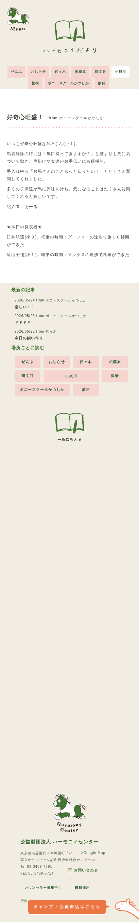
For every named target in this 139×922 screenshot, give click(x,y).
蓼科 (101, 83)
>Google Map (93, 853)
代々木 (60, 72)
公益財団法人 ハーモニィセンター (59, 841)
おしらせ (38, 72)
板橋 (35, 83)
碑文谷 (100, 72)
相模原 (80, 72)
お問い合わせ (83, 870)
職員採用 (82, 887)
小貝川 (120, 72)
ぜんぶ (16, 72)
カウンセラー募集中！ (43, 887)
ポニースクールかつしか (68, 83)
